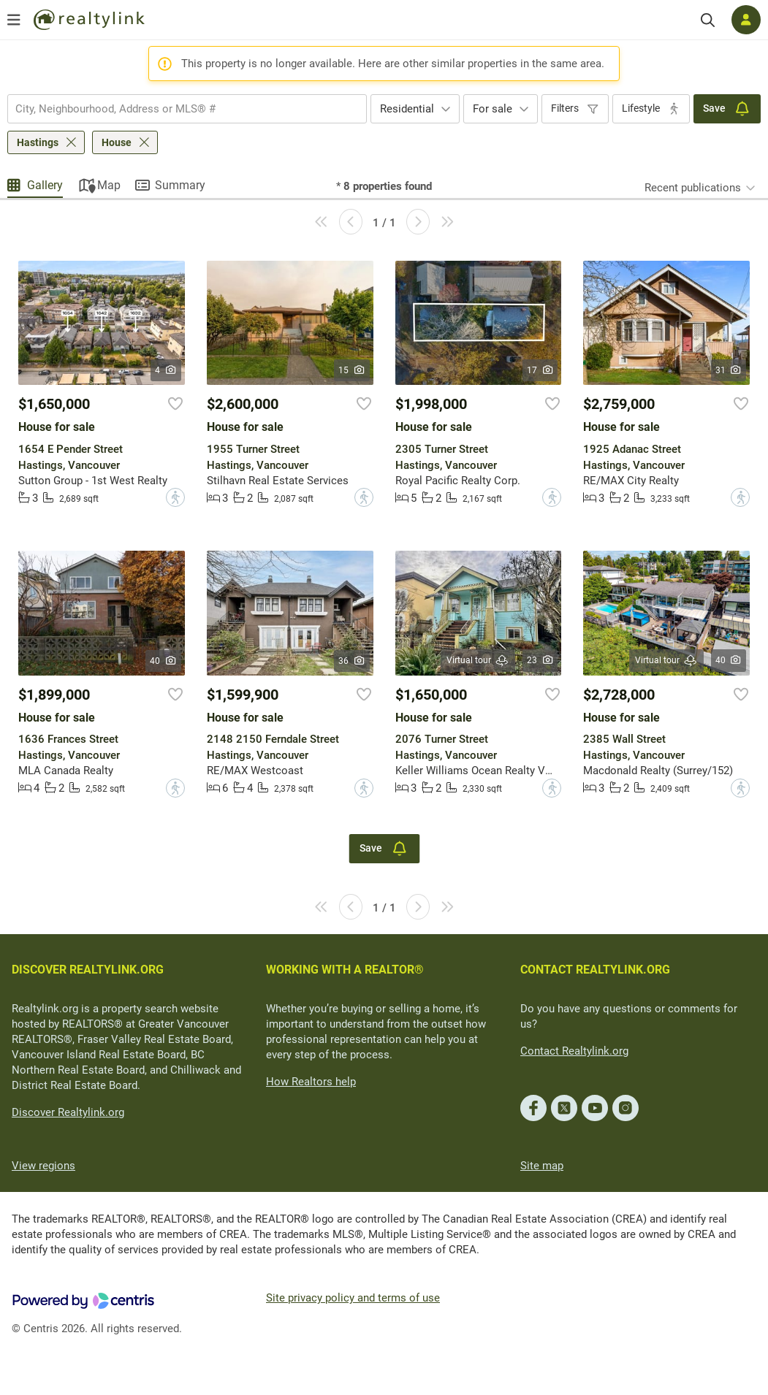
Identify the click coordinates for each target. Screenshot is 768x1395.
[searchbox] (178, 109)
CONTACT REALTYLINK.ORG (595, 969)
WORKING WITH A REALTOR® (345, 969)
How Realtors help (311, 1081)
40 (163, 661)
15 (351, 370)
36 (351, 661)
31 (728, 370)
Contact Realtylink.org (574, 1051)
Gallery (45, 185)
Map (109, 185)
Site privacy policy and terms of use (353, 1297)
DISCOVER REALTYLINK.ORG (88, 969)
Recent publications (693, 187)
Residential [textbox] (407, 108)
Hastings (37, 142)
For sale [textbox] (492, 108)
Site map (541, 1165)
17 (540, 370)
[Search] (708, 20)
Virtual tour (477, 661)
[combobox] (187, 108)
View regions (43, 1165)
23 (540, 660)
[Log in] (746, 19)
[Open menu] (14, 19)
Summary (180, 185)
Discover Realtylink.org (68, 1112)
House (117, 142)
